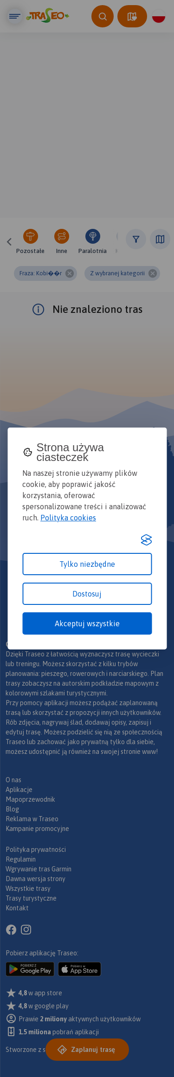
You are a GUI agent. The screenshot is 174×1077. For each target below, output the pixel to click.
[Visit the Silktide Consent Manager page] (146, 539)
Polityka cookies (68, 517)
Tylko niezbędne (87, 564)
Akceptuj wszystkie (87, 623)
